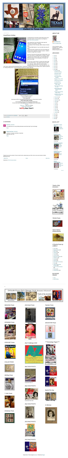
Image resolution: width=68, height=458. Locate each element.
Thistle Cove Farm (9, 131)
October (56, 98)
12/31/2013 (12, 124)
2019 (55, 60)
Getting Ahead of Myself (58, 80)
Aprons (54, 248)
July (55, 103)
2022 (55, 55)
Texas (54, 263)
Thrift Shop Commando (58, 143)
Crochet (54, 253)
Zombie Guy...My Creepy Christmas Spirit (58, 95)
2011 (55, 115)
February (56, 110)
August (56, 101)
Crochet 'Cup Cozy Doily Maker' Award (58, 92)
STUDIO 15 (55, 257)
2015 (55, 66)
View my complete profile (56, 43)
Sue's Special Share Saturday (57, 77)
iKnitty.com (22, 105)
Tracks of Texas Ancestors (57, 266)
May (55, 106)
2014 (55, 67)
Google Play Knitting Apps (27, 106)
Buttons (54, 251)
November (56, 97)
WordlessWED (55, 270)
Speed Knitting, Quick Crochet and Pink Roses (58, 89)
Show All (62, 170)
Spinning (54, 260)
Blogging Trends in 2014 (58, 78)
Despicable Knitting (57, 73)
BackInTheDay (56, 279)
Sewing (54, 259)
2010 (55, 117)
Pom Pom (8, 124)
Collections (55, 252)
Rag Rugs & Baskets (57, 256)
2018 (55, 61)
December (56, 70)
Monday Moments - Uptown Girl (61, 128)
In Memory (55, 255)
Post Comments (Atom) (12, 160)
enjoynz (36, 454)
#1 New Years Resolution (33, 40)
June (55, 104)
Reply (7, 135)
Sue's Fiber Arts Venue (57, 261)
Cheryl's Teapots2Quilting (57, 162)
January (56, 112)
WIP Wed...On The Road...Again (57, 84)
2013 (55, 69)
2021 (55, 57)
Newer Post (6, 158)
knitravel (26, 104)
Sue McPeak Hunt (57, 41)
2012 (55, 114)
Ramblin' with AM (57, 134)
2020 (55, 58)
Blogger (43, 454)
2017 (55, 63)
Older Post (47, 158)
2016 (55, 64)
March (56, 109)
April (55, 107)
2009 (55, 118)
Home (27, 158)
